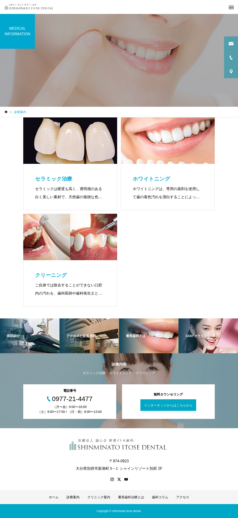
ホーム (54, 497)
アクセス (182, 497)
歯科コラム (160, 497)
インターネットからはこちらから (168, 405)
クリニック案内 (98, 497)
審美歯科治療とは (131, 497)
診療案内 (72, 497)
